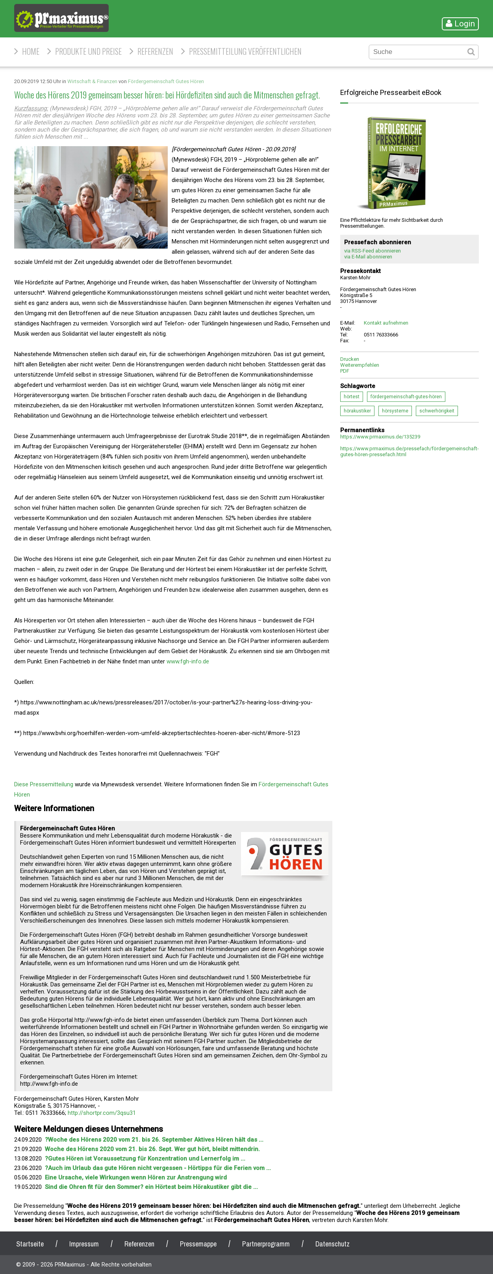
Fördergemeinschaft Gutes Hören (166, 81)
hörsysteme (395, 411)
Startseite (30, 1244)
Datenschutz (332, 1244)
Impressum (84, 1244)
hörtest (352, 396)
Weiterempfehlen (359, 365)
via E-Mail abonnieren (368, 257)
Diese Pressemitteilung (43, 784)
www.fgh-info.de (188, 661)
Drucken (349, 359)
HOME (30, 51)
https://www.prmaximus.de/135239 (380, 437)
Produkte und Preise (88, 51)
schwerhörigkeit (436, 411)
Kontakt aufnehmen (386, 323)
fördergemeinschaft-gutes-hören (406, 396)
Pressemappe (198, 1244)
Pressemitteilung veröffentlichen (245, 51)
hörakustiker (357, 411)
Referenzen (155, 51)
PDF (344, 371)
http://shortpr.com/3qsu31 (102, 1112)
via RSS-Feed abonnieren (372, 251)
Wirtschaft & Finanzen (92, 81)
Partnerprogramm (266, 1244)
